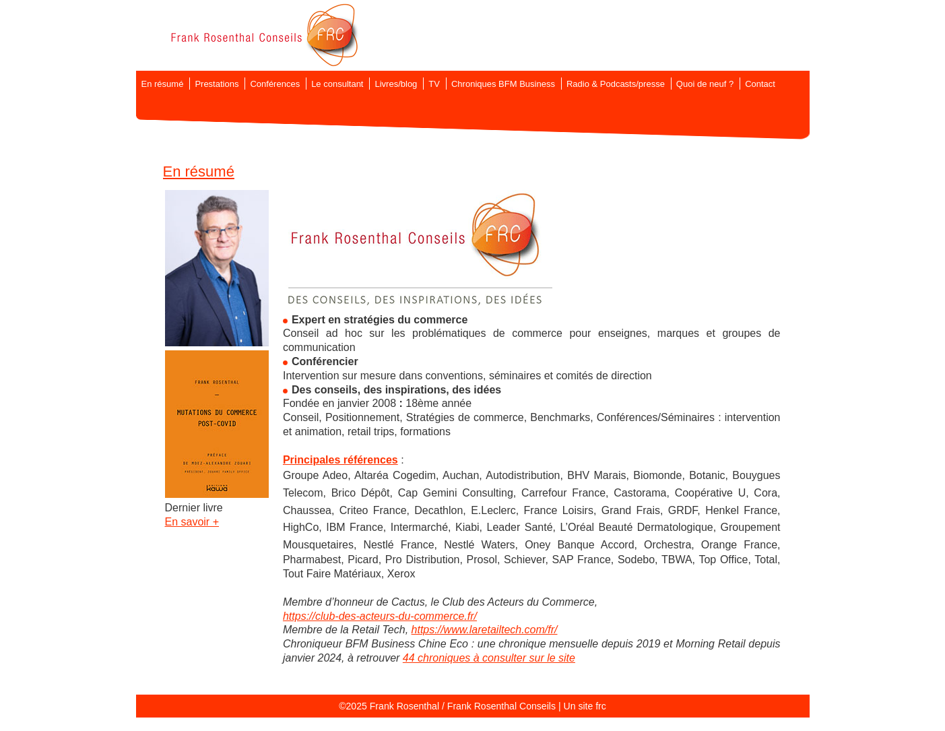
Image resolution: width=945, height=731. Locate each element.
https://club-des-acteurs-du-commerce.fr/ (380, 616)
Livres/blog (395, 84)
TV (434, 84)
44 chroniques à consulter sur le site (489, 658)
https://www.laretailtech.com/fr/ (485, 629)
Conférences (275, 84)
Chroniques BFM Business (503, 84)
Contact (760, 84)
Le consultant (337, 84)
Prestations (216, 84)
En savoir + (192, 522)
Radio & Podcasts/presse (615, 84)
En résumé (162, 84)
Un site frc (584, 706)
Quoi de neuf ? (705, 84)
